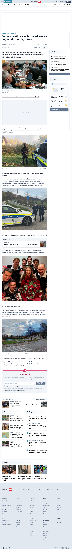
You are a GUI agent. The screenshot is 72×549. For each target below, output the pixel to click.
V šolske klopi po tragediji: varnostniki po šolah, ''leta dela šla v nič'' (24, 358)
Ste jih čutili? (17, 432)
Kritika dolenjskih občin (39, 448)
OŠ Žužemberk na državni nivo (40, 415)
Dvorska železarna (18, 401)
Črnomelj (17, 415)
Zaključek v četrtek (18, 423)
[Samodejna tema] (57, 2)
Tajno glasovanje (57, 55)
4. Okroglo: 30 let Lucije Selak (11, 306)
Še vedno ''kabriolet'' (38, 432)
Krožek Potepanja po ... (19, 441)
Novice (6, 462)
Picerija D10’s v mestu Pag (14, 242)
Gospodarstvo (56, 61)
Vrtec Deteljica (37, 423)
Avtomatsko (36, 474)
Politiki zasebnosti (20, 390)
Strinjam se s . (12, 386)
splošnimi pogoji (15, 386)
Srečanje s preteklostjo (39, 440)
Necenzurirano (20, 474)
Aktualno (53, 52)
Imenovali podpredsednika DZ (7, 474)
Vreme (54, 79)
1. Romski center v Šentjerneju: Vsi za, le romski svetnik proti (20, 97)
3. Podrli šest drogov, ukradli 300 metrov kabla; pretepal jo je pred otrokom (24, 235)
